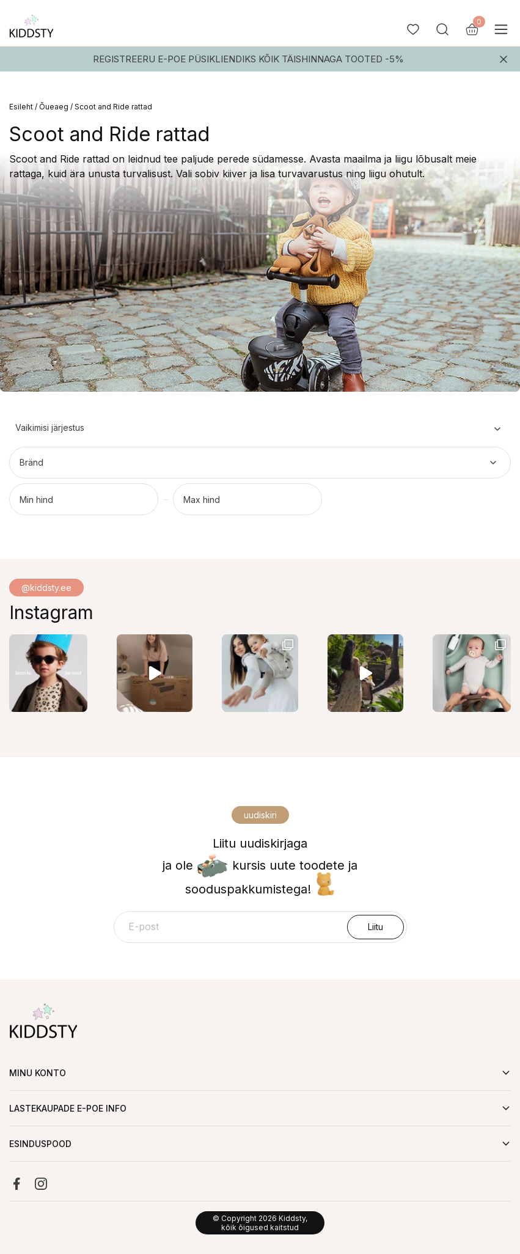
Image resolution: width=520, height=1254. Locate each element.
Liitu (375, 927)
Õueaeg (53, 106)
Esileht (21, 106)
